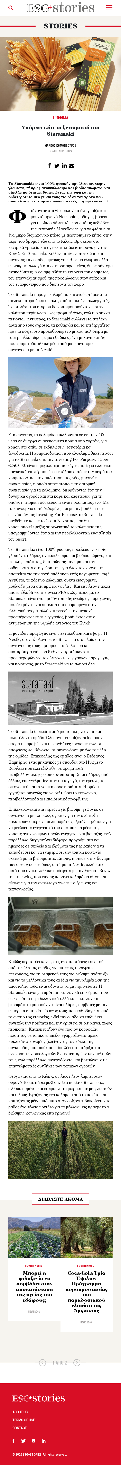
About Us (20, 1412)
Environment (34, 1266)
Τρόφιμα (60, 118)
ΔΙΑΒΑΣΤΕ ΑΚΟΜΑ (60, 1199)
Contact (19, 1428)
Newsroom (34, 1311)
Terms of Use (23, 1420)
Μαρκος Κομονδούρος (60, 145)
